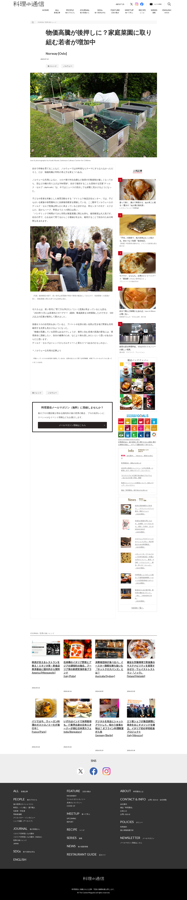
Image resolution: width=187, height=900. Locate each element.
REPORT (70, 822)
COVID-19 (71, 806)
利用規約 (123, 827)
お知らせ (123, 811)
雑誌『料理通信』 (127, 807)
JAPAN (16, 844)
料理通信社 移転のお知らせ (131, 463)
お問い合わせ (125, 814)
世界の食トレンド (20, 840)
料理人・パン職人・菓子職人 (24, 807)
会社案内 (123, 804)
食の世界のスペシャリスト (23, 804)
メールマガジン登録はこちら (72, 425)
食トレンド (52, 66)
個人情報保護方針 (127, 830)
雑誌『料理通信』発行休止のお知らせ (134, 490)
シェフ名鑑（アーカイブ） (23, 821)
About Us (120, 4)
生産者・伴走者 (19, 811)
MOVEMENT (72, 796)
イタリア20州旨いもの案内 (23, 833)
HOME (45, 10)
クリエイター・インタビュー (24, 818)
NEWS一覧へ (137, 608)
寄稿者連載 (17, 814)
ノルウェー (67, 66)
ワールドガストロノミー (76, 799)
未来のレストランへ (74, 803)
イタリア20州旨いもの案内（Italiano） (28, 837)
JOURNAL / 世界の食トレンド (47, 22)
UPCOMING (71, 818)
